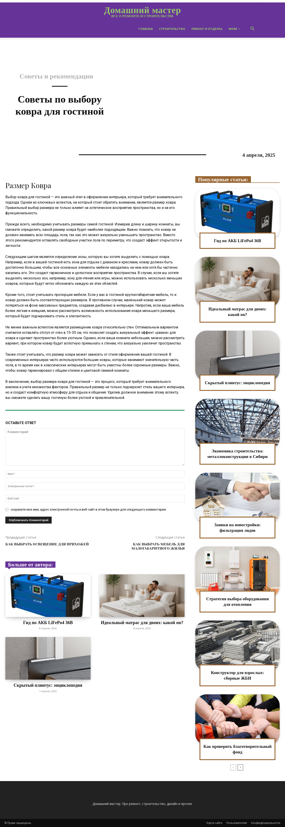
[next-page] (240, 767)
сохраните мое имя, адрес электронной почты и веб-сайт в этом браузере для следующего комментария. (89, 509)
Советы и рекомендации (56, 76)
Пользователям (236, 823)
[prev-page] (233, 767)
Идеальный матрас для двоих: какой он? (142, 625)
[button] (252, 29)
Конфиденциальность (266, 823)
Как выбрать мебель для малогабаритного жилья (158, 546)
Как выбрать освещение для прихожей (47, 544)
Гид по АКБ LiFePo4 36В (48, 622)
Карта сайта (214, 823)
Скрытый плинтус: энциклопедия (48, 685)
